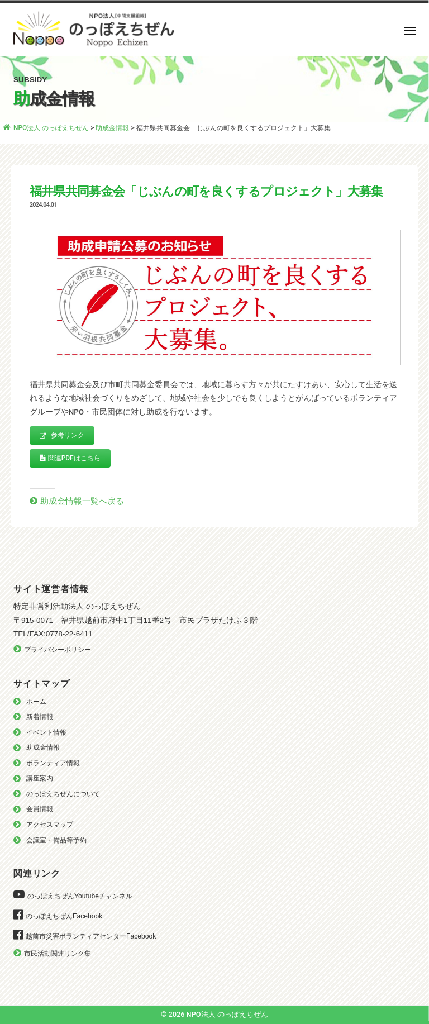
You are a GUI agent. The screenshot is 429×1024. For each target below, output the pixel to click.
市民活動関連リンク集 (57, 954)
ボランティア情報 (53, 763)
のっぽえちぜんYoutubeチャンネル (79, 896)
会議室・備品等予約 (56, 840)
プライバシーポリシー (57, 650)
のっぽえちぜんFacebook (64, 916)
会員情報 (39, 809)
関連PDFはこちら (70, 458)
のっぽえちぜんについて (63, 794)
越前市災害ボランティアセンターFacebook (91, 936)
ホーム (36, 702)
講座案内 (39, 778)
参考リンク (62, 435)
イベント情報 (46, 732)
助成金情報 (43, 747)
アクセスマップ (49, 824)
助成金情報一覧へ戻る (82, 501)
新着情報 (39, 717)
